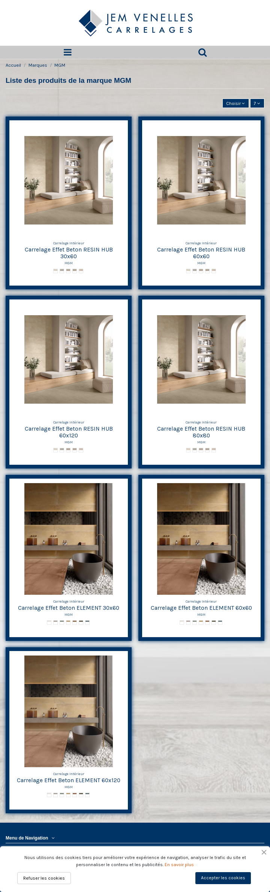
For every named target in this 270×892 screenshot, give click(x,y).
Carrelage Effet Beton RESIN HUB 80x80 (201, 432)
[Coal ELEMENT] (81, 622)
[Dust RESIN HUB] (68, 271)
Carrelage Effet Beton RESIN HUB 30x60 (69, 253)
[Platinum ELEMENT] (49, 622)
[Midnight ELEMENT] (87, 622)
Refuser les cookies (44, 878)
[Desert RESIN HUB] (81, 271)
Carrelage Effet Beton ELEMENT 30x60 (68, 608)
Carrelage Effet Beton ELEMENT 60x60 (201, 608)
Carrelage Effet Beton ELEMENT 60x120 (68, 780)
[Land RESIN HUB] (74, 271)
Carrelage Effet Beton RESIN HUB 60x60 (201, 253)
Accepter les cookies (223, 877)
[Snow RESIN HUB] (55, 271)
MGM (68, 263)
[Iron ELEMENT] (55, 622)
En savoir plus (179, 864)
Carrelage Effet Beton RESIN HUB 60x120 (69, 432)
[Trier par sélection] (235, 103)
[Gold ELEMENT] (68, 622)
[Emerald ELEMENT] (62, 622)
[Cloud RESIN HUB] (62, 271)
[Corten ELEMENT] (74, 622)
